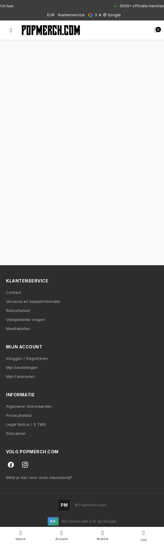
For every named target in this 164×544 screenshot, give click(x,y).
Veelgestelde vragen (25, 319)
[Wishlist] (102, 535)
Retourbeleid (18, 310)
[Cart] (143, 535)
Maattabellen (18, 328)
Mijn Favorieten (20, 376)
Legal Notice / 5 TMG (26, 424)
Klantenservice (71, 15)
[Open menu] (11, 30)
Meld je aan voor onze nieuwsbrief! (39, 477)
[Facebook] (11, 465)
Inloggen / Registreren (27, 358)
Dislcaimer (16, 433)
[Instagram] (25, 465)
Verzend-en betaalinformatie (33, 301)
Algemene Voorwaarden (29, 406)
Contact (13, 292)
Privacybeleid (18, 415)
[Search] (20, 535)
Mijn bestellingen (22, 367)
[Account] (61, 535)
